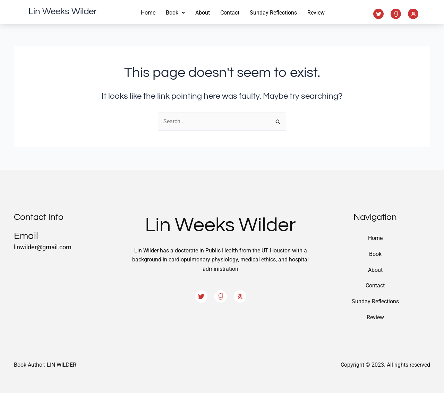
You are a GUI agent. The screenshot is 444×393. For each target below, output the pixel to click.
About (202, 12)
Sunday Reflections (273, 12)
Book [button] (175, 12)
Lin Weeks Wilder (62, 11)
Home (148, 12)
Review (316, 12)
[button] (175, 13)
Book (375, 253)
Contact (229, 12)
